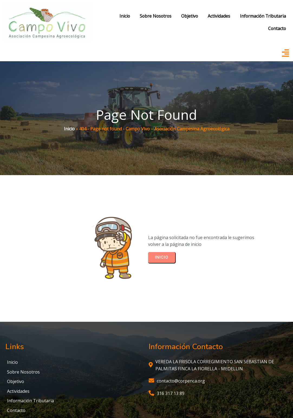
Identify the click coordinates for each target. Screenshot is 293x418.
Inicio (69, 108)
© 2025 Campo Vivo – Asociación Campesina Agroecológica (146, 398)
